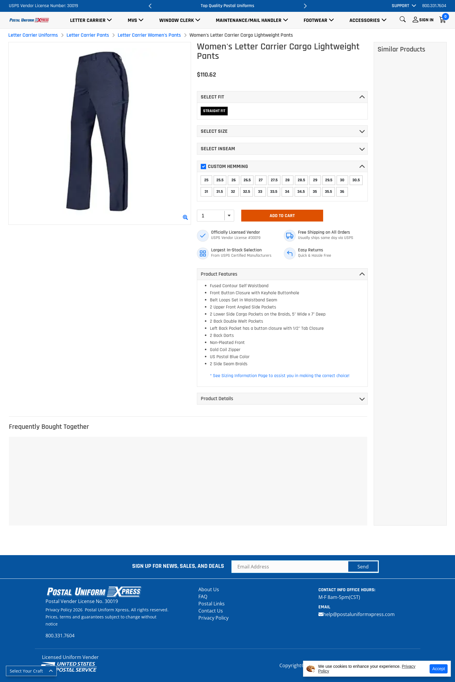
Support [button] (400, 6)
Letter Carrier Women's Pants (149, 35)
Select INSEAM (218, 148)
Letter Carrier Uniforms (33, 35)
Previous (150, 6)
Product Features (219, 274)
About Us (208, 589)
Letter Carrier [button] (88, 20)
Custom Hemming (224, 166)
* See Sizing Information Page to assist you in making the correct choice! (279, 376)
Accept (438, 668)
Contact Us (210, 610)
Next (305, 6)
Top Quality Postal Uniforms (227, 6)
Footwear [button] (315, 20)
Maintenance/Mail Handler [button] (248, 20)
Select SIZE (214, 131)
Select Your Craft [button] (26, 671)
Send (363, 566)
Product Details (217, 398)
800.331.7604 (434, 6)
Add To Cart (282, 216)
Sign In (426, 20)
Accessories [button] (364, 20)
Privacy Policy (213, 618)
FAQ (202, 596)
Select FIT (212, 96)
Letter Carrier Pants (88, 35)
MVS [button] (132, 20)
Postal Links (211, 603)
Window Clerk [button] (176, 20)
